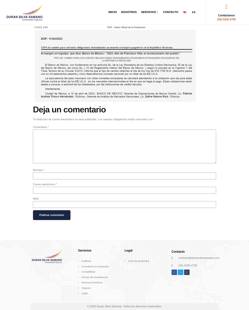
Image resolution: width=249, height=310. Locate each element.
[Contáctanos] (226, 7)
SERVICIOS (150, 12)
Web (36, 198)
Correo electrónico (45, 184)
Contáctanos (226, 15)
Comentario (41, 127)
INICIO (112, 12)
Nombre (38, 170)
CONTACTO (170, 12)
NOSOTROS (129, 12)
